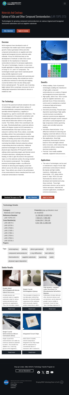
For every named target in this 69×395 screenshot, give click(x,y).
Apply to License (23, 31)
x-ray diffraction (36, 253)
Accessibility (13, 385)
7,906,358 (46, 218)
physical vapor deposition (18, 261)
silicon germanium (36, 249)
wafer (52, 257)
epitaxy (24, 249)
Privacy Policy (14, 384)
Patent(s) (46, 211)
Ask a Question (8, 31)
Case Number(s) (9, 220)
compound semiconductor (18, 253)
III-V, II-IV (50, 249)
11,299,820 (39, 215)
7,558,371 (39, 218)
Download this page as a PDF (12, 197)
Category (6, 210)
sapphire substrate (29, 257)
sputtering (42, 257)
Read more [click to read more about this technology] (11, 309)
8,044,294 (39, 220)
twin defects (49, 253)
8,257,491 (39, 223)
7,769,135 (46, 220)
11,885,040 (47, 223)
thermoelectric (14, 257)
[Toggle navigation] (64, 3)
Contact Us (13, 387)
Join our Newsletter (24, 370)
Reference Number (10, 215)
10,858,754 (48, 215)
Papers (5, 243)
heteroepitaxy (13, 249)
